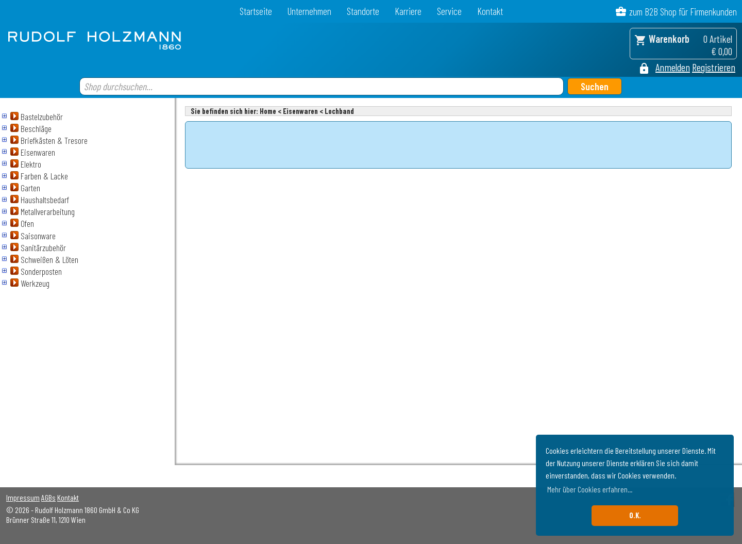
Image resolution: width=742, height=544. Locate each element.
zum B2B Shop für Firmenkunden (683, 12)
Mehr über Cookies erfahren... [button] (589, 489)
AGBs (48, 497)
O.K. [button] (635, 515)
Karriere (408, 11)
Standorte (363, 11)
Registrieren (713, 67)
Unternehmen (309, 11)
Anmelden (672, 67)
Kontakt (490, 11)
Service (449, 11)
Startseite (256, 11)
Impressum (23, 497)
